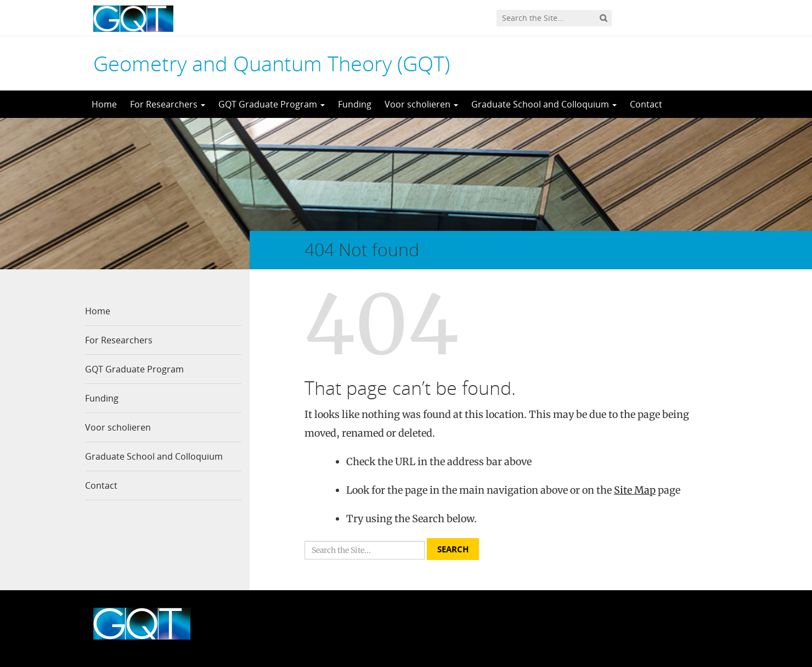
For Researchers (167, 104)
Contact (646, 104)
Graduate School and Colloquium (544, 104)
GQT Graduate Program (271, 104)
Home (104, 104)
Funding (354, 104)
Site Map (635, 490)
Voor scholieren (421, 104)
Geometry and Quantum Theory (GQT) (271, 63)
